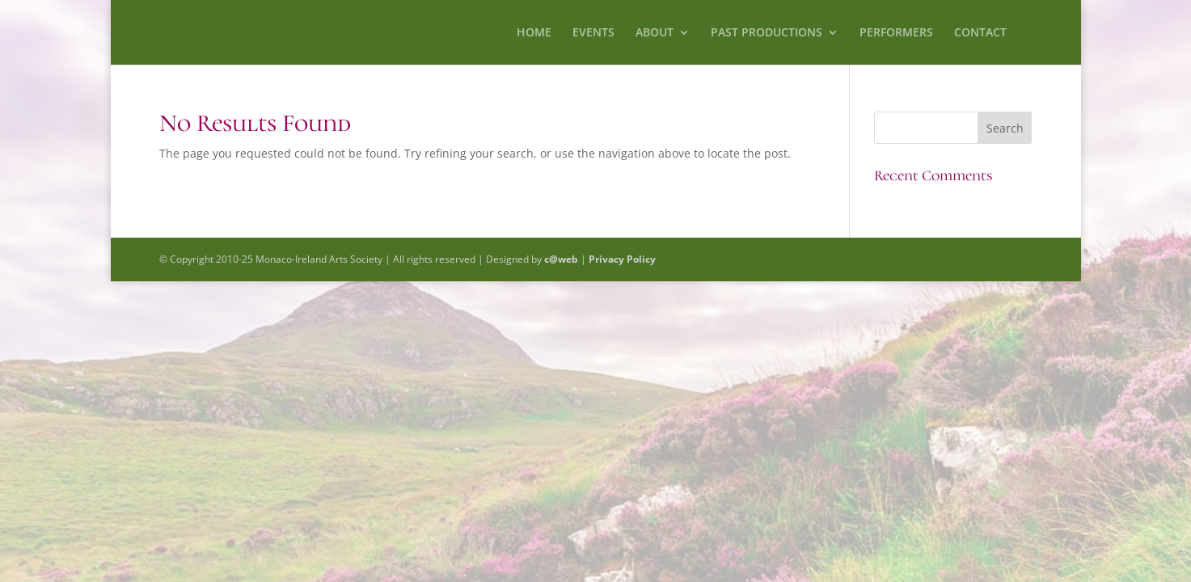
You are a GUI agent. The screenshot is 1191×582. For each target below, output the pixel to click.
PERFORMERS (896, 33)
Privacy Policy (622, 259)
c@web (561, 259)
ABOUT (655, 33)
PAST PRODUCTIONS (766, 33)
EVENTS (593, 33)
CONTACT (980, 33)
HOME (534, 33)
